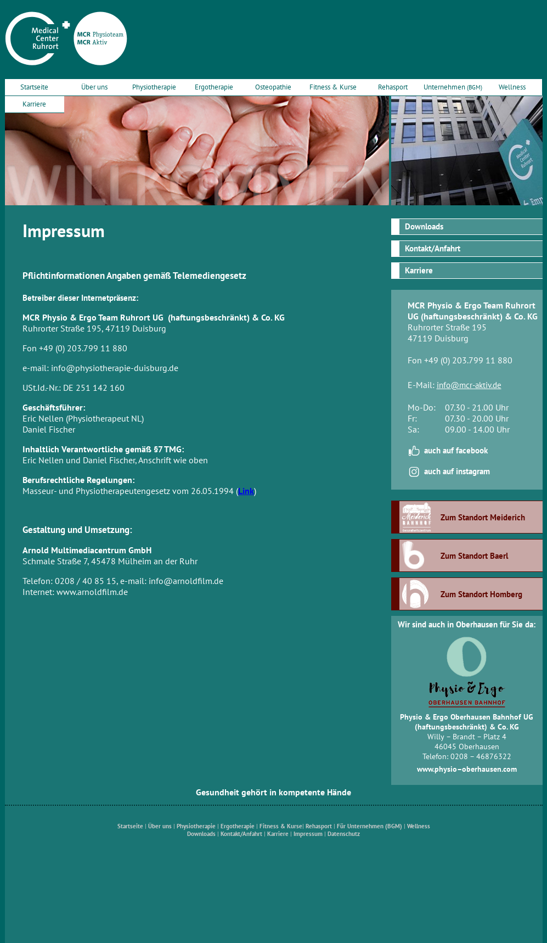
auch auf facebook (456, 450)
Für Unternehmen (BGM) (369, 826)
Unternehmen (453, 86)
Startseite (34, 86)
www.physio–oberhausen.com (467, 769)
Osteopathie (273, 86)
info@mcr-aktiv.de (469, 385)
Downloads (424, 226)
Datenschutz (344, 834)
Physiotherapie (154, 86)
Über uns (94, 86)
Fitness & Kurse (333, 86)
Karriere (34, 103)
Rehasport (393, 86)
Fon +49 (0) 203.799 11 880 (460, 360)
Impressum (308, 834)
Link (246, 490)
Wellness (512, 86)
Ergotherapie (214, 86)
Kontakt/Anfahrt (432, 248)
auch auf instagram (457, 471)
